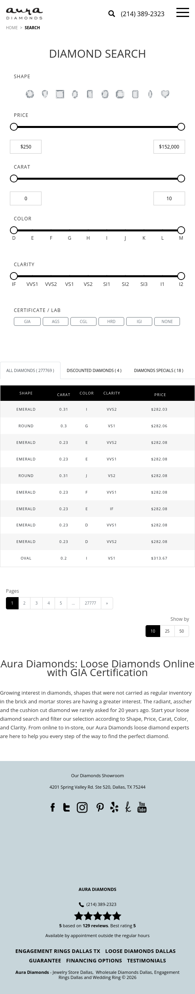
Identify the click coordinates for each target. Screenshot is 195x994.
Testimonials (146, 960)
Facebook (51, 806)
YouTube (141, 807)
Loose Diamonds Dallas (140, 951)
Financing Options (94, 960)
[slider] (14, 127)
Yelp (114, 807)
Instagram (81, 806)
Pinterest (98, 806)
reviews (99, 925)
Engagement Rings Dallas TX (57, 951)
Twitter (64, 806)
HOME (12, 27)
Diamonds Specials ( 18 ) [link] (158, 370)
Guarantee (45, 960)
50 (182, 631)
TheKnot (128, 806)
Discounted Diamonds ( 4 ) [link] (94, 370)
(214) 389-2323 (143, 14)
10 (153, 631)
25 (167, 631)
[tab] (30, 370)
